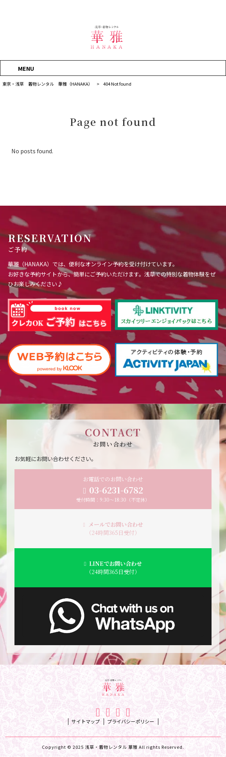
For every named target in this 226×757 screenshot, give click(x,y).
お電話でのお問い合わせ (113, 489)
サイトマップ (86, 721)
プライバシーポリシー (130, 721)
